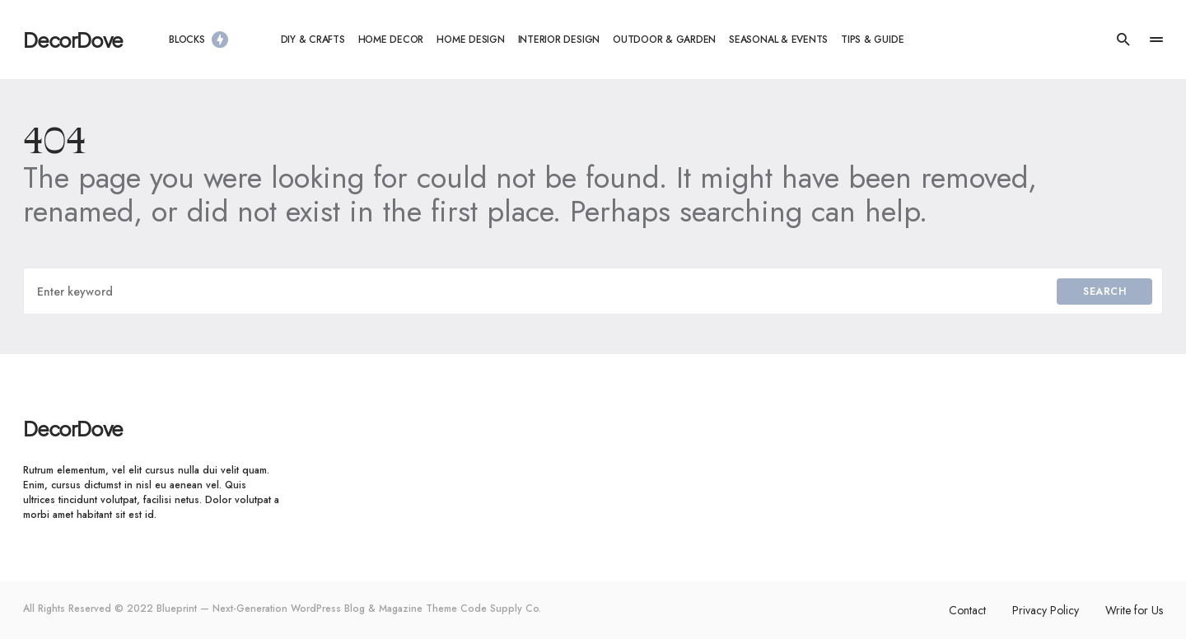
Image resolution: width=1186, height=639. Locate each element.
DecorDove (73, 39)
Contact (967, 610)
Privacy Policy (1045, 610)
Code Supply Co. (500, 608)
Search (1104, 291)
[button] (1123, 39)
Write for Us (1134, 610)
